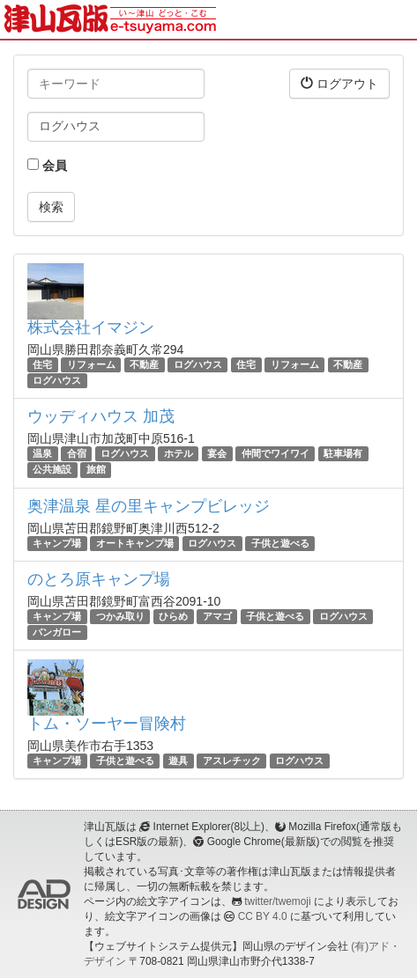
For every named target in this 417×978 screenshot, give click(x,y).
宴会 (217, 453)
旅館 (96, 470)
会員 (47, 165)
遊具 (178, 760)
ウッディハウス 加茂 (101, 416)
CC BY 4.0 (262, 916)
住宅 (42, 364)
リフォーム (91, 364)
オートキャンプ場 (135, 543)
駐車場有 (343, 453)
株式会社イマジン (90, 327)
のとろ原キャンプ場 (98, 579)
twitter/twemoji (277, 901)
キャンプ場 (57, 543)
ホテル (178, 453)
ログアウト (339, 83)
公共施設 (52, 470)
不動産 (144, 364)
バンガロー (57, 632)
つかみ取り (120, 616)
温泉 (42, 453)
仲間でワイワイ (275, 453)
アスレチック (232, 760)
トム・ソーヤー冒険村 (106, 723)
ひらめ (173, 616)
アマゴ (217, 616)
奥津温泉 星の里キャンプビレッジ (148, 506)
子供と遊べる (280, 543)
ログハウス (198, 364)
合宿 (76, 453)
